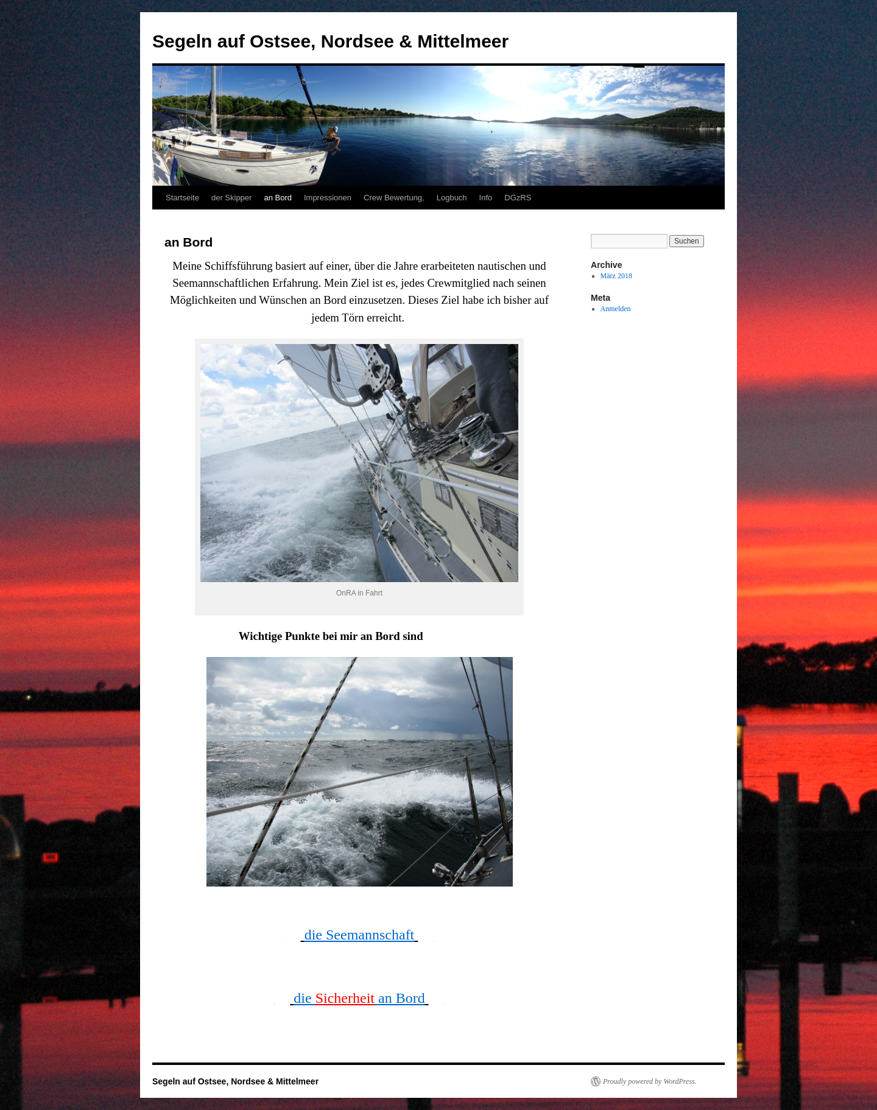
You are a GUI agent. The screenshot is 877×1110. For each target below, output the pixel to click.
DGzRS (517, 197)
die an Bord (359, 998)
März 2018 (616, 276)
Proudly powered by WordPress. (650, 1081)
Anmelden (616, 308)
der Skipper (231, 197)
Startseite (182, 197)
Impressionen (327, 197)
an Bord (278, 197)
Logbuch (452, 197)
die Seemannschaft (360, 935)
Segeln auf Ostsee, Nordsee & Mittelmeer (330, 41)
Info (486, 197)
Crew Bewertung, (394, 197)
